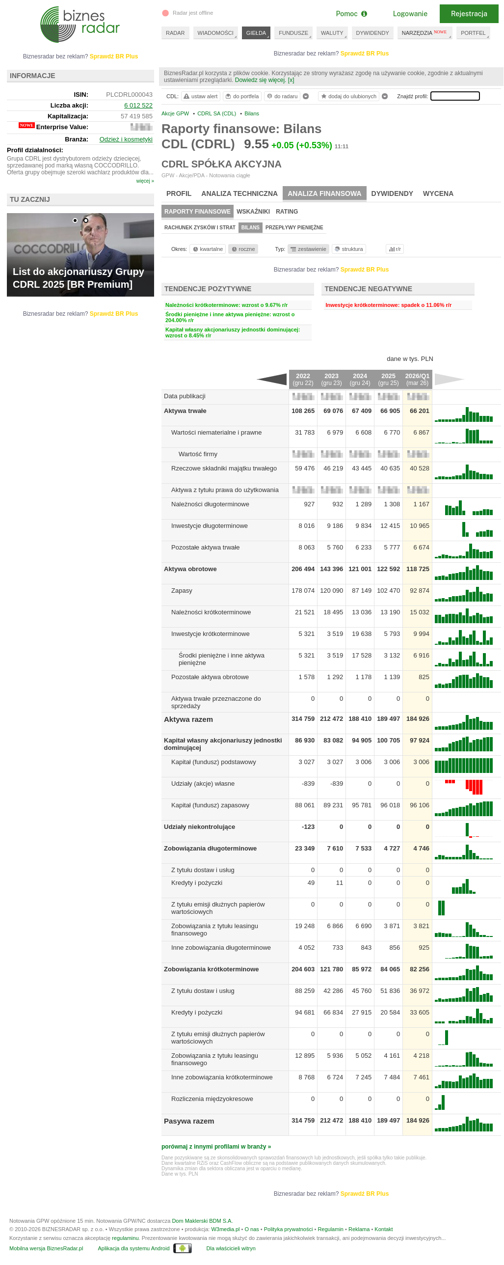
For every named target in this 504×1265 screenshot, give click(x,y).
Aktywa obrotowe (190, 569)
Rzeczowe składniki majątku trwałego (224, 468)
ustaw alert (200, 96)
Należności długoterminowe (210, 504)
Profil (178, 193)
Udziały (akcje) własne (203, 783)
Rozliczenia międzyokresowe (212, 1098)
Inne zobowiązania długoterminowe (221, 947)
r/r (394, 249)
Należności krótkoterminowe (211, 612)
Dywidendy (392, 193)
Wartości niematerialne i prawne (216, 432)
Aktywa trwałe (185, 410)
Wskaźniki (253, 211)
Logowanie (410, 14)
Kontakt (383, 1229)
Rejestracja (469, 14)
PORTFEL (473, 33)
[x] (291, 80)
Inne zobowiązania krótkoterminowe (222, 1077)
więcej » (145, 181)
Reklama (359, 1229)
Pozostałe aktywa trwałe (205, 547)
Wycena (438, 193)
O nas (251, 1229)
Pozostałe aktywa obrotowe (210, 677)
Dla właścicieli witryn (231, 1248)
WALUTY (332, 33)
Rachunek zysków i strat (200, 227)
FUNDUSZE (293, 33)
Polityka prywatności (288, 1229)
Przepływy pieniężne (294, 227)
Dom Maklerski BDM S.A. (202, 1221)
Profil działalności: (35, 150)
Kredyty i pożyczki (196, 882)
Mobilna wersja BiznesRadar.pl (46, 1248)
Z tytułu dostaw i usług (203, 870)
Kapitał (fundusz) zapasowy (210, 805)
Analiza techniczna (239, 193)
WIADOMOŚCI (216, 33)
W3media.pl (225, 1229)
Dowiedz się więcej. (261, 80)
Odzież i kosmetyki (126, 139)
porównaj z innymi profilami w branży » (216, 1146)
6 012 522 (138, 105)
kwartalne (207, 249)
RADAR (175, 33)
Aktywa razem (188, 719)
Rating (287, 211)
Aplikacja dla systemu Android (133, 1248)
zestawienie (308, 249)
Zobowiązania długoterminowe (210, 848)
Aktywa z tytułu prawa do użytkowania (225, 490)
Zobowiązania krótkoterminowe (211, 969)
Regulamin (331, 1229)
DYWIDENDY (372, 33)
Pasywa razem (189, 1121)
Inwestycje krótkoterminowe (210, 633)
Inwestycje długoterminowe (209, 525)
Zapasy (181, 590)
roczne (242, 249)
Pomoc (351, 14)
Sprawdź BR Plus (365, 53)
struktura (348, 249)
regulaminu (125, 1238)
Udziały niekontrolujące (199, 826)
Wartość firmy (198, 454)
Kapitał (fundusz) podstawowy (213, 762)
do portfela (241, 96)
